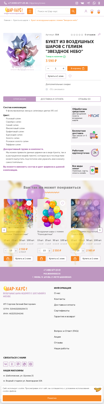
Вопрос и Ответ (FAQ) (66, 331)
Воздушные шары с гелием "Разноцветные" (50, 233)
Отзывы (58, 342)
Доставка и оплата (64, 304)
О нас (57, 293)
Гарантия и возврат (64, 316)
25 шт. (48, 240)
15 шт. (40, 240)
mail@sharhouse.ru (52, 274)
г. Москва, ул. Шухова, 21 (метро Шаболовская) (52, 277)
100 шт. (30, 240)
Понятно (52, 398)
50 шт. (56, 240)
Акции (57, 336)
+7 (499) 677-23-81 (52, 270)
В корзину (76, 68)
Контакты (59, 299)
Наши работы (61, 348)
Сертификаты (61, 310)
